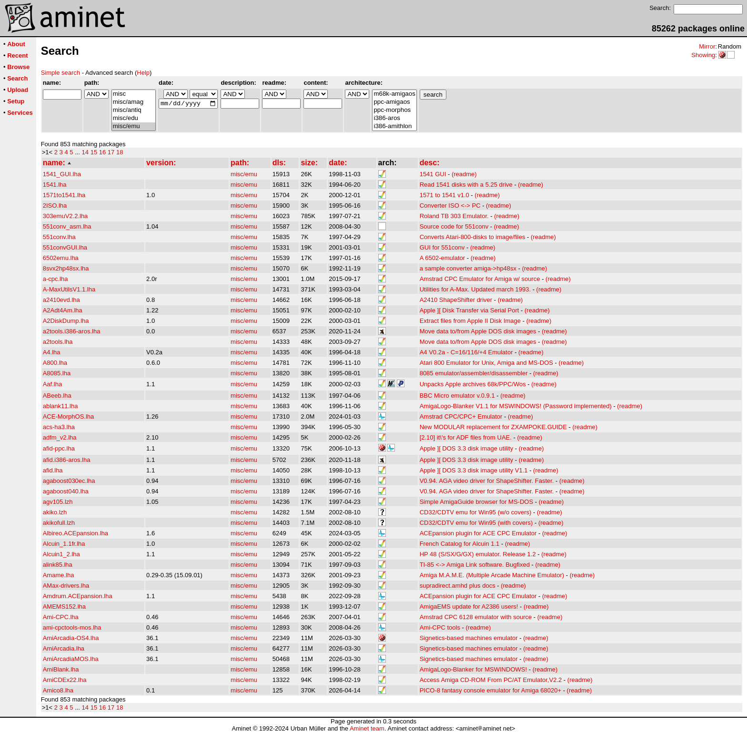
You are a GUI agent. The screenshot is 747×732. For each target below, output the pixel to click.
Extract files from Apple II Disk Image (470, 320)
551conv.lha (59, 237)
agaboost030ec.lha (69, 480)
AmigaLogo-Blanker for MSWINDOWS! (473, 669)
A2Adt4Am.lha (62, 310)
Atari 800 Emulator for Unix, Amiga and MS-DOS (486, 362)
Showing (703, 55)
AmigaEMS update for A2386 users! (469, 606)
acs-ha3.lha (59, 427)
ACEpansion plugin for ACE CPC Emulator (478, 533)
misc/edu (133, 118)
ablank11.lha (60, 406)
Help (143, 72)
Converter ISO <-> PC (450, 205)
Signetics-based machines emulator (469, 638)
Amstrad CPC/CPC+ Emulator (461, 416)
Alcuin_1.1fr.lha (64, 543)
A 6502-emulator (442, 257)
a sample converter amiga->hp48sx (468, 268)
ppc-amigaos (394, 102)
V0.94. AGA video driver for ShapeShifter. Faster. (487, 480)
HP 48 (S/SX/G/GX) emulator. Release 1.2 (478, 554)
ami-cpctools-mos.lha (72, 627)
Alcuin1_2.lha (61, 554)
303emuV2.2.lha (65, 216)
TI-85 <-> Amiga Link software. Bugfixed (475, 564)
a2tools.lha (58, 341)
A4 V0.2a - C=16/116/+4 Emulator (466, 352)
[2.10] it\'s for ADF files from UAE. (466, 437)
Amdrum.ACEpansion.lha (77, 596)
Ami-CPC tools (440, 627)
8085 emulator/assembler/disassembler (474, 373)
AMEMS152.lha (64, 606)
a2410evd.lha (61, 299)
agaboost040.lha (66, 491)
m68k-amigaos (394, 94)
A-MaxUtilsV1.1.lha (69, 289)
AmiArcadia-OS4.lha (71, 638)
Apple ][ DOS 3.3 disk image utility (467, 448)
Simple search (60, 72)
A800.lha (55, 362)
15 (94, 152)
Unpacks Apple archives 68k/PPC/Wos (473, 384)
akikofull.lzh (59, 522)
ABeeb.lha (57, 395)
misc (133, 94)
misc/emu (133, 126)
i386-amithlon (394, 126)
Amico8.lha (58, 690)
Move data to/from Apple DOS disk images (478, 331)
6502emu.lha (61, 257)
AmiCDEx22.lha (65, 679)
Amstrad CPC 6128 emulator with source (476, 617)
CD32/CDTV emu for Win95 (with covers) (476, 522)
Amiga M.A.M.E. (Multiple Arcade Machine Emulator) (492, 575)
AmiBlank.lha (61, 669)
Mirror (707, 46)
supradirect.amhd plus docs (457, 585)
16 (102, 152)
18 (119, 152)
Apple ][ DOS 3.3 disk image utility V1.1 (474, 470)
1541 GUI (433, 174)
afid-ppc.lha (59, 448)
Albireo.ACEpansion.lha (75, 533)
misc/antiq (133, 110)
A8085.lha (57, 373)
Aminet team (367, 728)
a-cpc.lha (55, 278)
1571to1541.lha (64, 195)
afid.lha (53, 470)
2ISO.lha (55, 205)
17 (111, 152)
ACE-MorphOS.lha (68, 416)
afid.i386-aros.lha (67, 459)
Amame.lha (58, 575)
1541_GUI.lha (62, 174)
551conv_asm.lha (67, 226)
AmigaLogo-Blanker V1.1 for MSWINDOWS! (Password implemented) (516, 406)
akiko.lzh (55, 512)
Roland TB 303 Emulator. (454, 216)
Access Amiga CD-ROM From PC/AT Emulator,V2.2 (491, 679)
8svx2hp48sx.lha (66, 268)
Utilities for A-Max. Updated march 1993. (475, 289)
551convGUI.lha (65, 247)
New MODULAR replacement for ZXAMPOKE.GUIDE (493, 427)
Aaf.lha (52, 384)
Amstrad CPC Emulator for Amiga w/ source (480, 278)
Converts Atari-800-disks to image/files (472, 237)
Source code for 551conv (454, 226)
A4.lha (52, 352)
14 (85, 152)
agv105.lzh (58, 501)
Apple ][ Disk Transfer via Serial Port (469, 310)
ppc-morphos (394, 110)
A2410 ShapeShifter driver (456, 299)
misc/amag (133, 102)
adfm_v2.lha (60, 437)
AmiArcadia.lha (63, 648)
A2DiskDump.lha (66, 320)
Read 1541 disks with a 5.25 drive (466, 184)
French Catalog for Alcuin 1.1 (460, 543)
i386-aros (394, 118)
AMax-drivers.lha (66, 585)
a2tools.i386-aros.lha (72, 331)
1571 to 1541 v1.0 (444, 195)
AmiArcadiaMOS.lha (71, 658)
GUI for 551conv (442, 247)
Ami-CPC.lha (61, 617)
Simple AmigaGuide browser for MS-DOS (476, 501)
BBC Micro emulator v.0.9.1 (457, 395)
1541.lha (55, 184)
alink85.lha (57, 564)
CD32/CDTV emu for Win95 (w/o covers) (476, 512)
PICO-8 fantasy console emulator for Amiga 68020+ (490, 690)
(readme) (464, 174)
